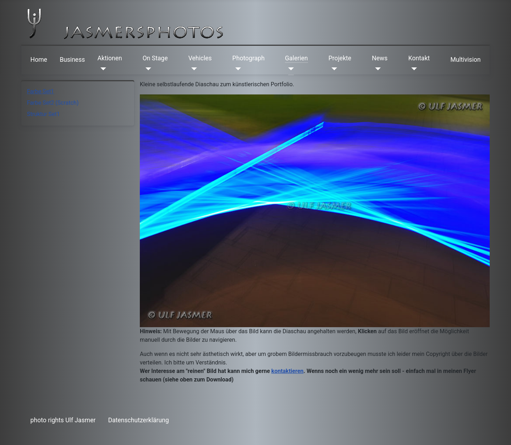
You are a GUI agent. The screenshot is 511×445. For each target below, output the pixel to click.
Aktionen (110, 58)
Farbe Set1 (40, 91)
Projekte (339, 58)
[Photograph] (236, 69)
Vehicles (200, 58)
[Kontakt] (412, 69)
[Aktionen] (102, 69)
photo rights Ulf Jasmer (63, 420)
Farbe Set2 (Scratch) (52, 102)
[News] (376, 69)
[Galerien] (289, 69)
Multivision (465, 59)
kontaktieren (287, 371)
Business (72, 59)
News (380, 58)
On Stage (155, 58)
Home (39, 59)
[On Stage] (147, 69)
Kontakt (419, 58)
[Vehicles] (192, 69)
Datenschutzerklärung (138, 420)
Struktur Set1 (43, 114)
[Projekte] (332, 69)
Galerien (296, 58)
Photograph (248, 58)
